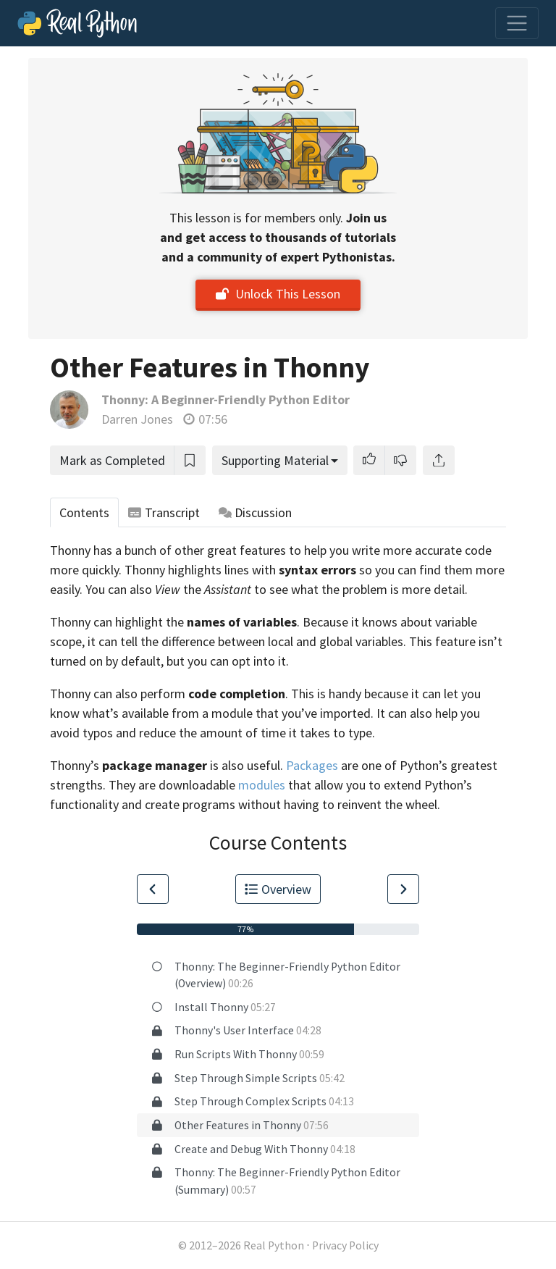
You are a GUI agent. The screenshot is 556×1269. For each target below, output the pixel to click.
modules (261, 784)
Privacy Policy (345, 1245)
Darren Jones (137, 419)
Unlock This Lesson (278, 293)
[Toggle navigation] (517, 23)
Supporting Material (275, 460)
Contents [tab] (84, 512)
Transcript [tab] (164, 512)
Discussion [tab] (255, 512)
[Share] (439, 460)
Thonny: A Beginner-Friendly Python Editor (225, 399)
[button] (369, 460)
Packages (312, 765)
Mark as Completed (112, 460)
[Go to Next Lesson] (403, 889)
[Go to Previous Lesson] (153, 889)
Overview (278, 889)
